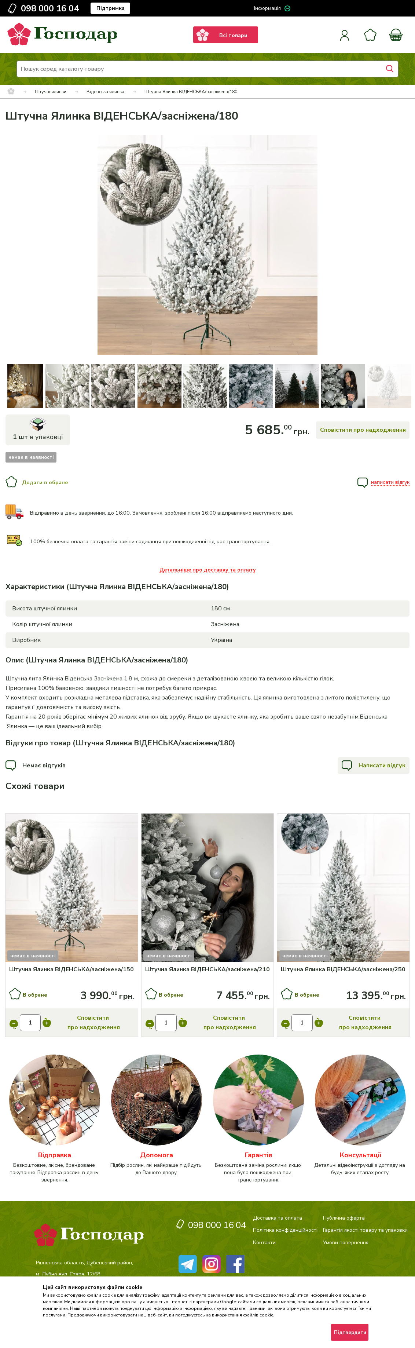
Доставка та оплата (277, 1217)
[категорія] (54, 1119)
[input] (30, 1022)
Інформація (267, 8)
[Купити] (71, 889)
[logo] (62, 43)
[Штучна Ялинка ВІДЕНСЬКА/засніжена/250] (343, 969)
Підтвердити (350, 1332)
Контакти (264, 1242)
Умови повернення (345, 1242)
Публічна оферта (344, 1217)
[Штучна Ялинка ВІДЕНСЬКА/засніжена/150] (72, 969)
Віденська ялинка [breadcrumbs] (105, 91)
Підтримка (110, 8)
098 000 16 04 (50, 8)
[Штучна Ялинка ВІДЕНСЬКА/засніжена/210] (208, 969)
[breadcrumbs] (11, 91)
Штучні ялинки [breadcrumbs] (50, 91)
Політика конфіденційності (285, 1230)
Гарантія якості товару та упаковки (365, 1230)
